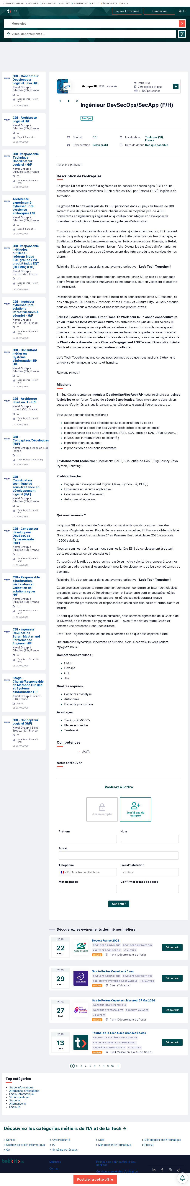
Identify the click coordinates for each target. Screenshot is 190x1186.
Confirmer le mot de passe (139, 881)
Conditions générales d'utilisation (117, 1171)
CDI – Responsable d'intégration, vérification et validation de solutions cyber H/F (26, 586)
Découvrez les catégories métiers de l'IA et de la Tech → (65, 1128)
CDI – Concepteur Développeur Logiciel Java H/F (26, 79)
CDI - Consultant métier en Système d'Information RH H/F (25, 357)
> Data (100, 1139)
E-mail (63, 848)
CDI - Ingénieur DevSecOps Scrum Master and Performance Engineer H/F (26, 636)
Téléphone (66, 865)
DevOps (86, 118)
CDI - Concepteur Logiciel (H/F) (25, 721)
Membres (55, 1161)
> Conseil (9, 1139)
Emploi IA (14, 1106)
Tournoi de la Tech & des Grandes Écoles (119, 1032)
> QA (7, 1149)
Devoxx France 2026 (105, 940)
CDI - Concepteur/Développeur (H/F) (31, 440)
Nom (124, 831)
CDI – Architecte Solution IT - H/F (25, 400)
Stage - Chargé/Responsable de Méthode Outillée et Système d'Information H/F (28, 685)
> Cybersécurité (60, 1139)
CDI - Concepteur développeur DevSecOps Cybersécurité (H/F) (25, 535)
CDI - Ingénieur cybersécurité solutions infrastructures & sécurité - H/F (25, 308)
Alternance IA (17, 1103)
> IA (52, 1144)
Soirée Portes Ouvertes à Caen (113, 971)
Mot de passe (68, 881)
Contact (54, 1168)
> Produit (148, 1144)
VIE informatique (19, 1097)
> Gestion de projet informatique (24, 1144)
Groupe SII (89, 86)
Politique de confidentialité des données (116, 1163)
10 (112, 1066)
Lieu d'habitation (132, 865)
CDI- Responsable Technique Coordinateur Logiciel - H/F (26, 159)
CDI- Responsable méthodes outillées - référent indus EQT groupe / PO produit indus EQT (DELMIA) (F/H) (26, 256)
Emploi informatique (21, 1093)
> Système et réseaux (64, 1149)
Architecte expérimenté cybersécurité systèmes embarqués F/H (24, 206)
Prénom (64, 831)
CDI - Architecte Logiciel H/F (25, 119)
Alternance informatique (24, 1090)
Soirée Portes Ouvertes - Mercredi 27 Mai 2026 (123, 1000)
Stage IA (14, 1100)
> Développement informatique (161, 1139)
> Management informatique (113, 1144)
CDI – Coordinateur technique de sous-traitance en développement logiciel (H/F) (26, 485)
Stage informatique (21, 1087)
